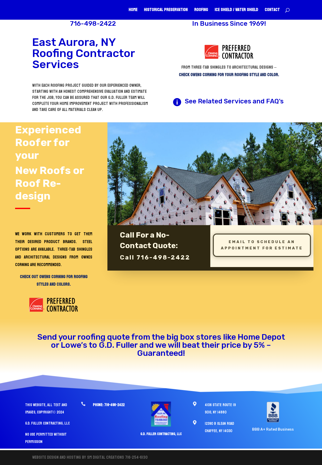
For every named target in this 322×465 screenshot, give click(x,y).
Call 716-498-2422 (155, 250)
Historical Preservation (166, 11)
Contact (272, 11)
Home (133, 11)
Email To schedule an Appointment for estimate (262, 238)
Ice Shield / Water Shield (236, 11)
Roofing (201, 11)
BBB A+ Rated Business (273, 424)
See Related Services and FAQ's (234, 101)
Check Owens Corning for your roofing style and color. (229, 75)
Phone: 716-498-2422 (109, 399)
